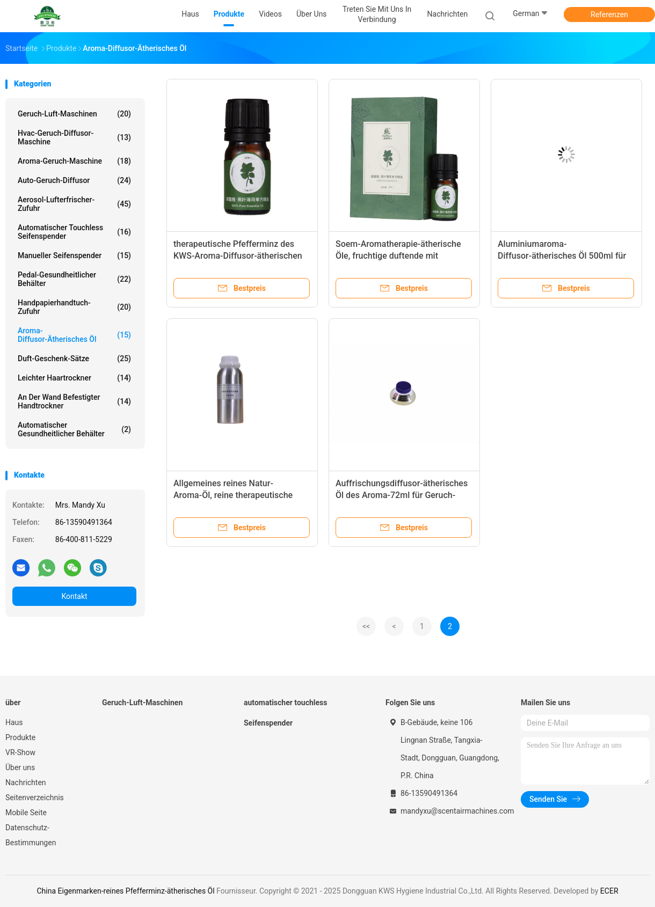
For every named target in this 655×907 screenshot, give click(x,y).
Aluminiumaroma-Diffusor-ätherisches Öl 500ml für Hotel (562, 256)
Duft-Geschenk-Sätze (74, 358)
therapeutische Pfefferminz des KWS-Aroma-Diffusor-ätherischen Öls (237, 256)
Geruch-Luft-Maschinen (74, 113)
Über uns (20, 767)
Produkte (20, 737)
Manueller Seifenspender (74, 255)
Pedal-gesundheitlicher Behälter (74, 279)
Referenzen (609, 14)
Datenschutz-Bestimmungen (30, 835)
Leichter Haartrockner (74, 377)
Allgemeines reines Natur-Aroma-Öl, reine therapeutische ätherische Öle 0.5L (233, 495)
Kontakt (74, 596)
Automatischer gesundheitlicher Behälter (74, 429)
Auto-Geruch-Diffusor (74, 180)
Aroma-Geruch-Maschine (74, 161)
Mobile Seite (26, 812)
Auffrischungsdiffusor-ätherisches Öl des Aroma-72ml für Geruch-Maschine (402, 495)
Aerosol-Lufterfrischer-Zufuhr (74, 204)
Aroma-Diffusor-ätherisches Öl (74, 334)
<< (366, 626)
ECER (609, 891)
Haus (14, 722)
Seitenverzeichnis (34, 797)
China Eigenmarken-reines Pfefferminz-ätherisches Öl (125, 891)
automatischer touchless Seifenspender (74, 231)
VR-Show (20, 752)
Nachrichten (25, 782)
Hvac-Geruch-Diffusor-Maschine (74, 137)
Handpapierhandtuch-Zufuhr (74, 307)
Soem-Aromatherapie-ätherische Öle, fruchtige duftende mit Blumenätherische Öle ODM (398, 256)
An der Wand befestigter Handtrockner (74, 401)
